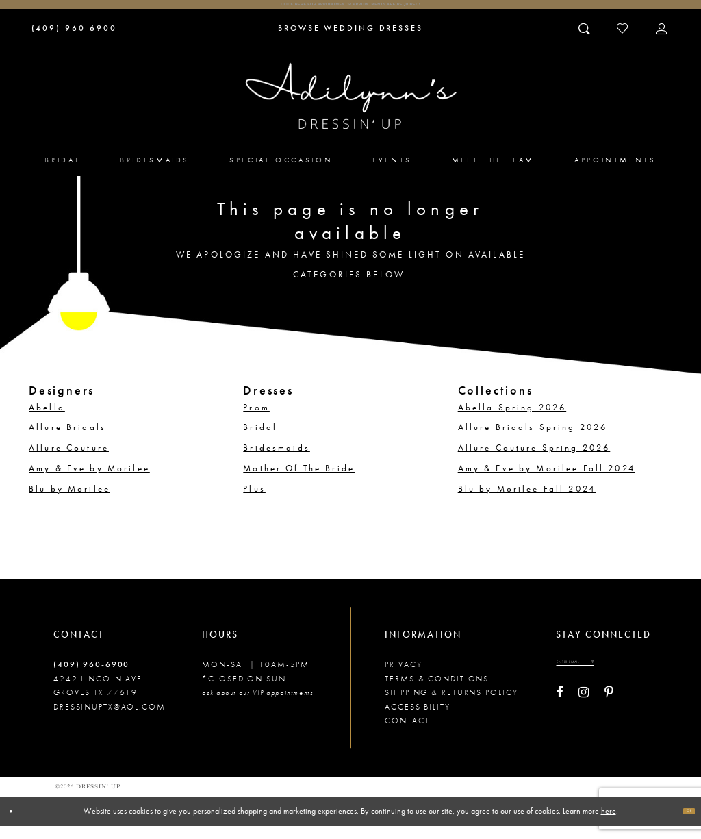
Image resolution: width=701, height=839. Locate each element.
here (608, 823)
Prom (256, 419)
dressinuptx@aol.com (109, 719)
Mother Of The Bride (299, 480)
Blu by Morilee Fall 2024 (527, 501)
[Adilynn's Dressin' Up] (350, 108)
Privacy (403, 677)
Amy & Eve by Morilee (89, 480)
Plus (254, 501)
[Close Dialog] (17, 823)
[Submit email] (640, 680)
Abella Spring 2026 (512, 419)
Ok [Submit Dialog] (682, 823)
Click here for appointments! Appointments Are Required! (350, 10)
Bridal (260, 439)
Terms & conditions (437, 691)
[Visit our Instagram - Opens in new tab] (583, 716)
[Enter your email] (601, 680)
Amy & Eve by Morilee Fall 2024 (546, 480)
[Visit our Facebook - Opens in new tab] (559, 716)
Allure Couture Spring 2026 (534, 460)
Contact (407, 732)
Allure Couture (69, 460)
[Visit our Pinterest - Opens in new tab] (608, 716)
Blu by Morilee (69, 501)
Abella (47, 419)
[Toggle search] (584, 40)
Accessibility (417, 719)
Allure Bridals (67, 439)
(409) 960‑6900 (91, 677)
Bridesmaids (276, 460)
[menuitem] (63, 171)
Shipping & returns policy (451, 704)
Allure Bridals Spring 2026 (533, 439)
